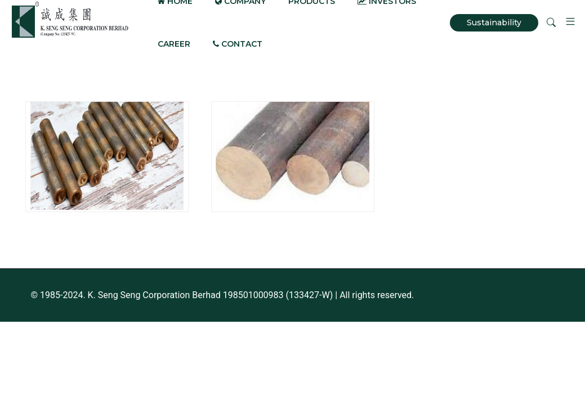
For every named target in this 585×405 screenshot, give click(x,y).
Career (174, 44)
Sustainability (494, 22)
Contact (237, 44)
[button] (566, 23)
